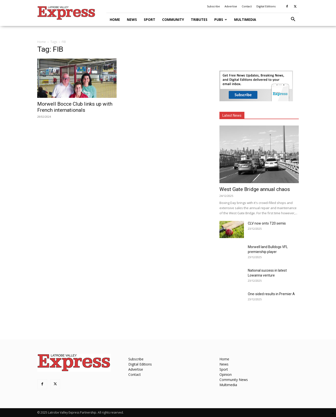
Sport (149, 19)
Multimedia (245, 19)
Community (173, 19)
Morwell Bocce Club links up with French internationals (74, 107)
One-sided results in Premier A (271, 294)
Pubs (220, 19)
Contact (247, 6)
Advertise (231, 6)
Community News (233, 379)
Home (115, 19)
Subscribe (213, 6)
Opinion (225, 374)
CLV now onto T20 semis (267, 223)
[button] (293, 19)
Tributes (199, 19)
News (132, 19)
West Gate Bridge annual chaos (254, 189)
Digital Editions (266, 6)
